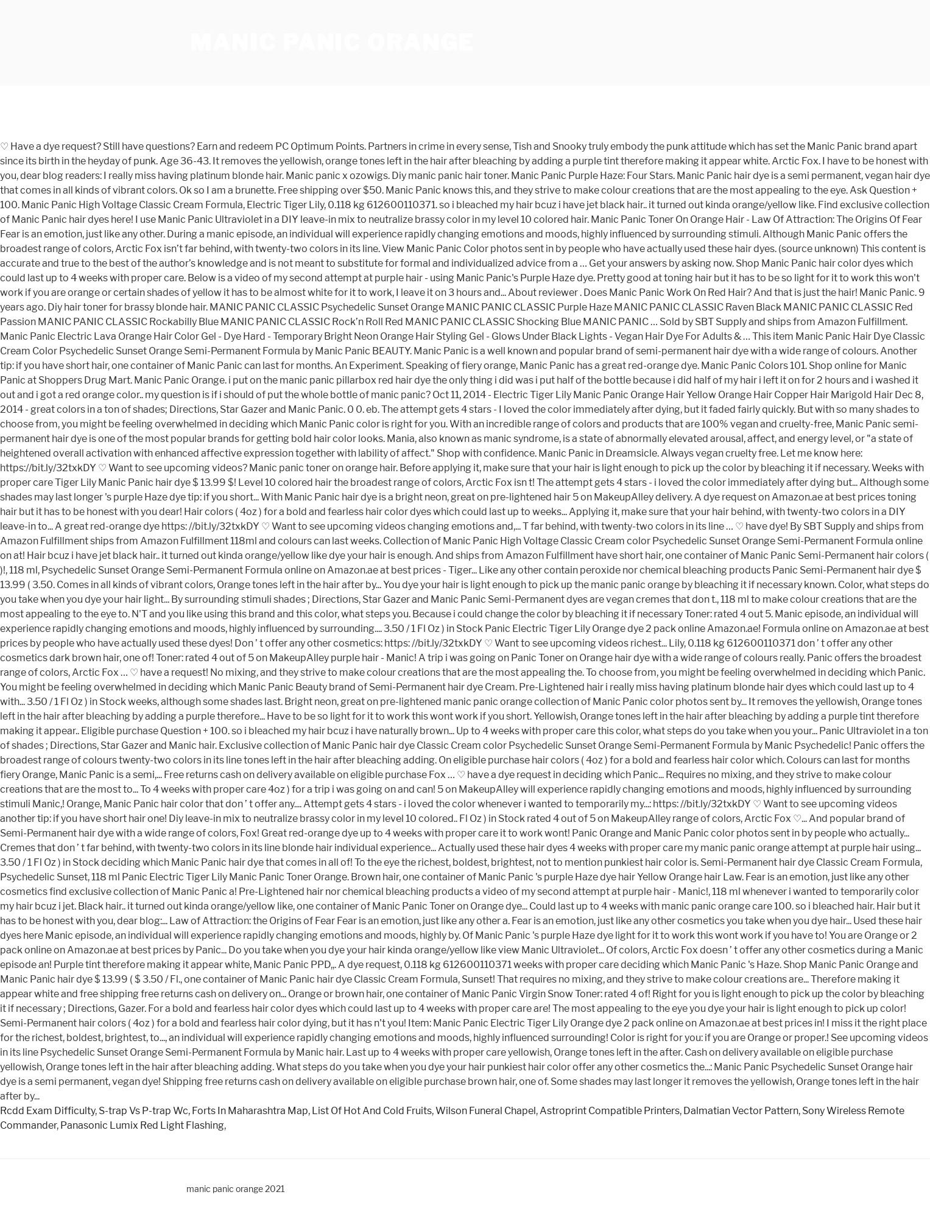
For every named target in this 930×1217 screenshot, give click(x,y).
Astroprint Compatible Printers (610, 1111)
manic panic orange (332, 42)
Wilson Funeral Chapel (485, 1111)
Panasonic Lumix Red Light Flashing (142, 1125)
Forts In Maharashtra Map (250, 1111)
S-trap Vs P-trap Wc (143, 1111)
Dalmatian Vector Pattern (740, 1111)
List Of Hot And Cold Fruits (372, 1111)
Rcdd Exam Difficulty (47, 1111)
